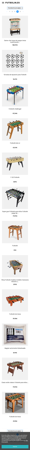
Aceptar (15, 446)
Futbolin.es (12, 2)
